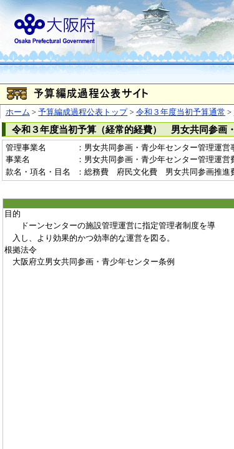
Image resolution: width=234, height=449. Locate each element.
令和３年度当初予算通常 (180, 112)
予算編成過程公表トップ (82, 112)
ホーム (18, 112)
